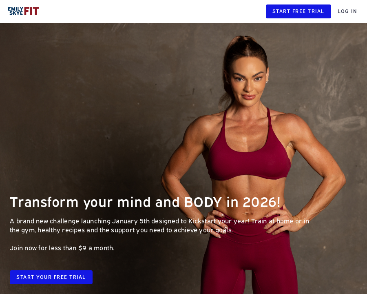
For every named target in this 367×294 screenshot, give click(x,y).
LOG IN (347, 11)
